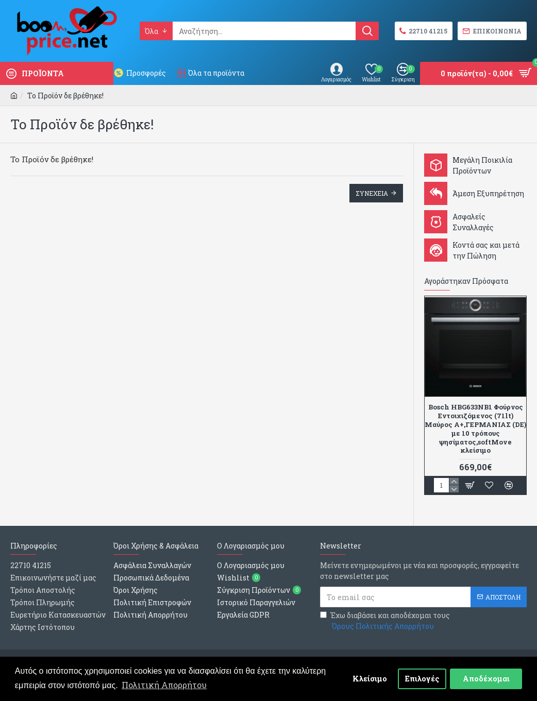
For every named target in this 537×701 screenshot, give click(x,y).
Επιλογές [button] (422, 678)
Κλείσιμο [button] (370, 678)
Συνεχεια (372, 193)
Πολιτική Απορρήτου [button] (164, 684)
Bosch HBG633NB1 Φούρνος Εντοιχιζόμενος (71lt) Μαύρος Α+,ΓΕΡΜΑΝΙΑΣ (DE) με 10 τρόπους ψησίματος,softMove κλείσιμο (475, 429)
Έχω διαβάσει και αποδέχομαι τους (385, 620)
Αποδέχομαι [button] (486, 678)
